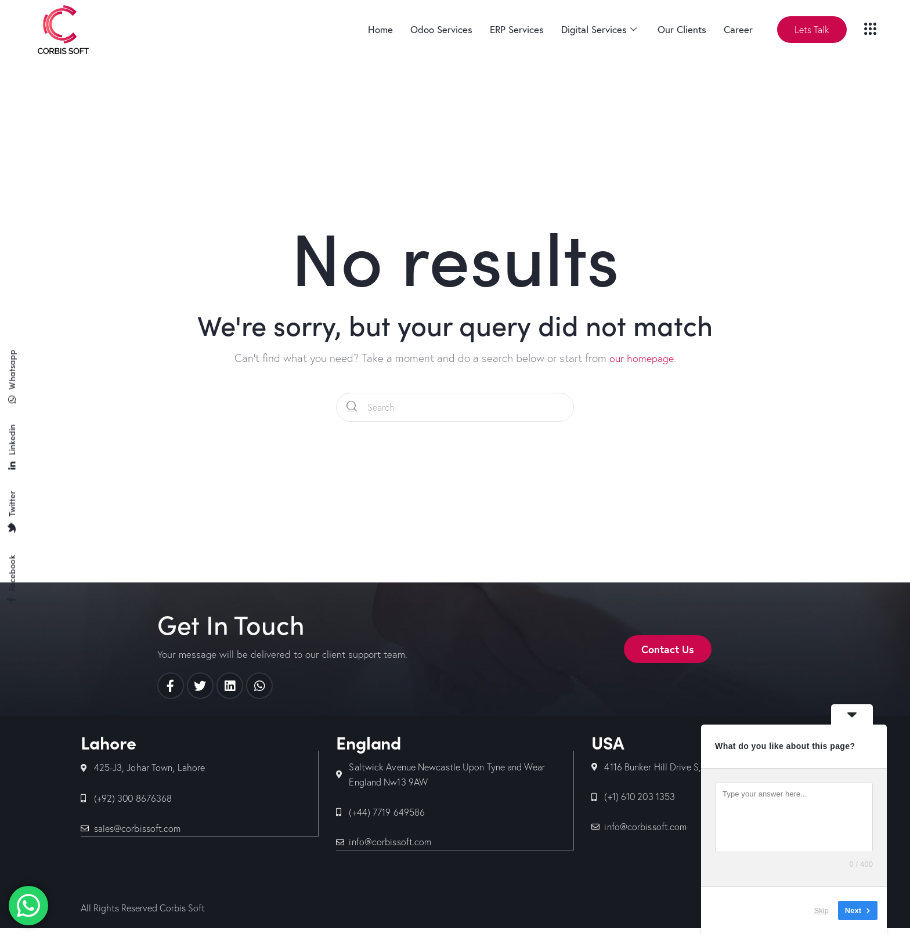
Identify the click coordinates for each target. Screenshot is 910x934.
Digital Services (599, 29)
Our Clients (682, 29)
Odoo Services (441, 29)
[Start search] (352, 407)
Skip (821, 910)
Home (380, 29)
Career (738, 29)
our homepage (641, 358)
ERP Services (517, 29)
